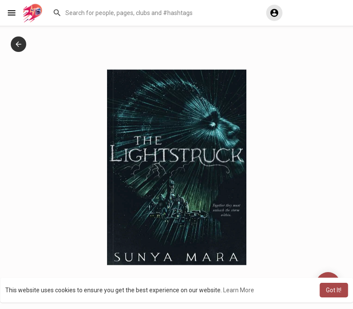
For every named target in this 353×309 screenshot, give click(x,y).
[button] (153, 12)
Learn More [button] (238, 290)
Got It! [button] (333, 290)
